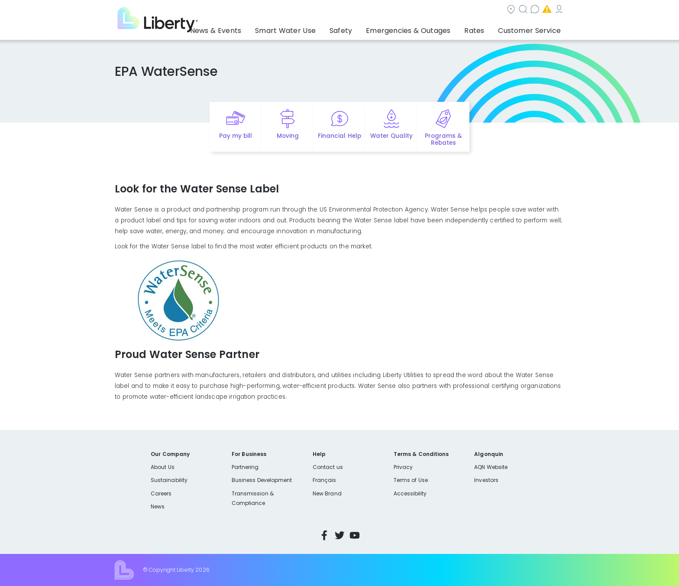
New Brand (327, 493)
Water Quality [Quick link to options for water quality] (391, 136)
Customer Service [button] (532, 28)
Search (392, 10)
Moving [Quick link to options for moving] (288, 136)
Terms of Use (411, 480)
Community (345, 10)
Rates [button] (482, 28)
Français (324, 480)
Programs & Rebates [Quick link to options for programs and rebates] (443, 139)
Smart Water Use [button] (314, 28)
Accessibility (410, 493)
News (158, 506)
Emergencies (490, 10)
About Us (163, 467)
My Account (545, 10)
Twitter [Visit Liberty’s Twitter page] (339, 535)
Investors (486, 480)
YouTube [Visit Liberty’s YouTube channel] (354, 535)
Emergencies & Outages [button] (424, 28)
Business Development (262, 480)
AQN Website (491, 467)
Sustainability (169, 480)
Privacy (403, 467)
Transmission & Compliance (253, 498)
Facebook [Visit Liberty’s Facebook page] (324, 535)
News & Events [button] (253, 28)
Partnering (245, 467)
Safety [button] (363, 28)
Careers (161, 493)
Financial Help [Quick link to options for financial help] (339, 136)
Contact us (437, 10)
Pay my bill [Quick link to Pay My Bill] (235, 136)
